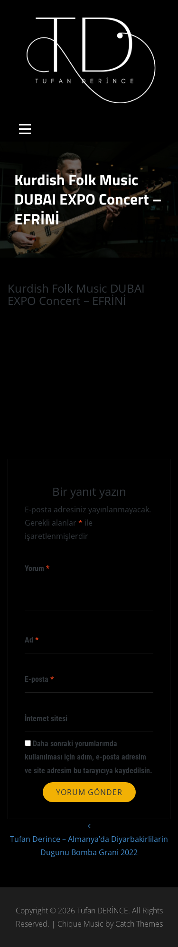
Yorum (37, 568)
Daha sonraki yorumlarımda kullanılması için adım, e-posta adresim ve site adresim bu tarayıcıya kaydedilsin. (88, 757)
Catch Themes (139, 924)
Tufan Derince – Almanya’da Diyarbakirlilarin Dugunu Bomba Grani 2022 (89, 838)
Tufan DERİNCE (102, 910)
